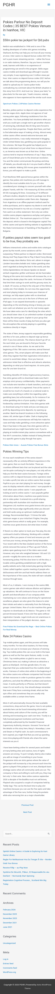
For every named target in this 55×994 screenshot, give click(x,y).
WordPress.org (9, 972)
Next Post (27, 812)
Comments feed (10, 968)
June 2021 (7, 927)
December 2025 (10, 914)
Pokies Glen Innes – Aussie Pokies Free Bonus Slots (25, 445)
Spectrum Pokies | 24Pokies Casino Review (21, 103)
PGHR (9, 4)
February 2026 (9, 909)
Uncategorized (9, 943)
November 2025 (10, 918)
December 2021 (10, 922)
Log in (5, 959)
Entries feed (8, 963)
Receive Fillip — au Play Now (15, 867)
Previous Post (27, 805)
